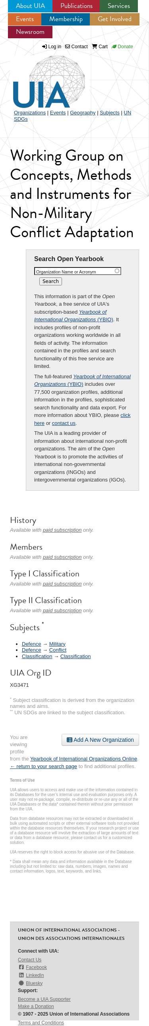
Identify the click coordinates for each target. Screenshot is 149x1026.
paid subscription (62, 530)
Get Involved (115, 19)
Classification (37, 656)
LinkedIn (31, 975)
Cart (100, 46)
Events (25, 19)
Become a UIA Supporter (44, 999)
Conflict (57, 650)
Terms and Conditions (41, 1023)
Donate (122, 46)
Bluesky (30, 983)
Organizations (30, 113)
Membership (66, 19)
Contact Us (29, 960)
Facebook (32, 967)
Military (57, 644)
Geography (82, 113)
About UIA (30, 6)
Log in (55, 46)
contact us (63, 423)
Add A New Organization (100, 740)
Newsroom (30, 32)
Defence (31, 644)
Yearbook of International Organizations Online (83, 759)
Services (119, 6)
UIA (40, 77)
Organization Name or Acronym (66, 271)
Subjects (110, 113)
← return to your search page (43, 766)
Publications (76, 6)
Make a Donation (36, 1006)
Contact (76, 46)
